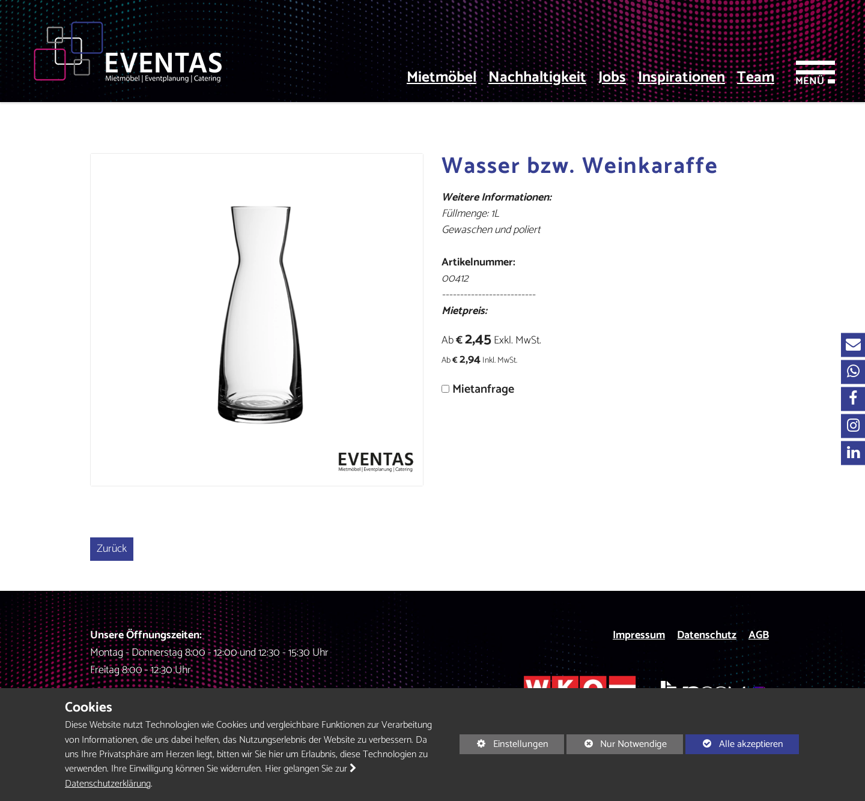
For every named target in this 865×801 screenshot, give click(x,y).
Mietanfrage (483, 389)
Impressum (639, 635)
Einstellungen (504, 745)
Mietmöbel (441, 78)
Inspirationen (681, 78)
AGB (758, 635)
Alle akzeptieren (734, 744)
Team (755, 78)
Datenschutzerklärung (108, 784)
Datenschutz (706, 635)
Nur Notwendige (616, 745)
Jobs (612, 78)
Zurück (112, 549)
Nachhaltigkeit (537, 78)
